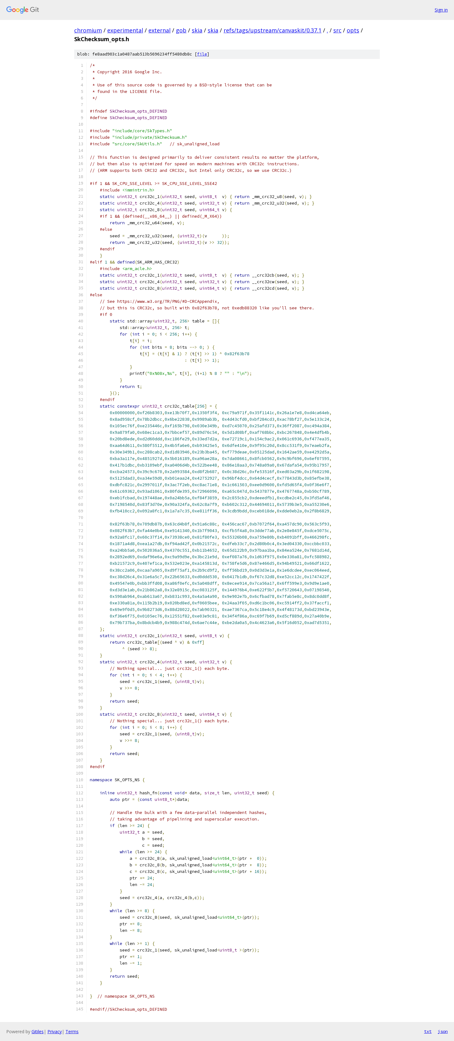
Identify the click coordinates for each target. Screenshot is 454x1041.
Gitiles (37, 1031)
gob (181, 30)
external (159, 30)
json (443, 1031)
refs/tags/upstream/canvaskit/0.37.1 (272, 30)
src (337, 30)
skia (197, 30)
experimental (125, 30)
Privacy (54, 1031)
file (202, 54)
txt (428, 1031)
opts (353, 30)
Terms (72, 1031)
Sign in (441, 10)
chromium (88, 30)
